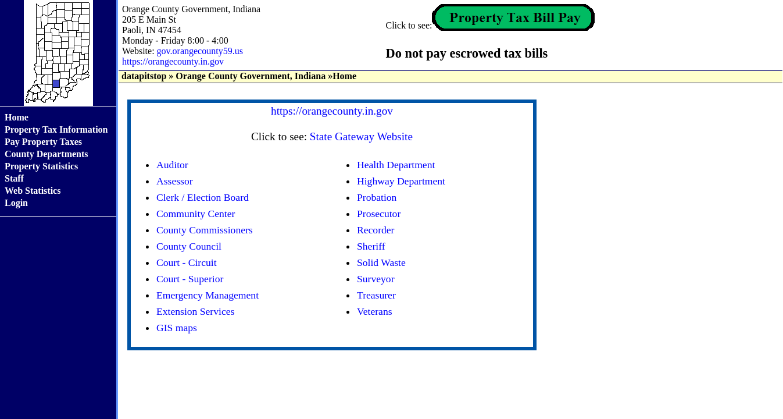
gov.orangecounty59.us (200, 51)
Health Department (396, 165)
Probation (376, 197)
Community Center (195, 213)
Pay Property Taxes (43, 142)
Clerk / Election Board (202, 197)
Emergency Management (207, 295)
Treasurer (376, 295)
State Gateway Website (361, 136)
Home (16, 117)
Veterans (374, 311)
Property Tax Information (56, 129)
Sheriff (371, 246)
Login (16, 203)
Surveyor (376, 279)
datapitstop (143, 76)
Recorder (375, 230)
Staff (14, 178)
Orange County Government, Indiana (251, 76)
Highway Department (401, 181)
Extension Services (195, 311)
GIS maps (176, 327)
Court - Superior (189, 279)
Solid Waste (381, 262)
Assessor (174, 181)
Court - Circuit (186, 262)
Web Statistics (32, 191)
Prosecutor (379, 213)
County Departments (46, 154)
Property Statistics (41, 166)
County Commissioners (204, 230)
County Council (188, 246)
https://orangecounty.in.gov (173, 61)
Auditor (172, 165)
